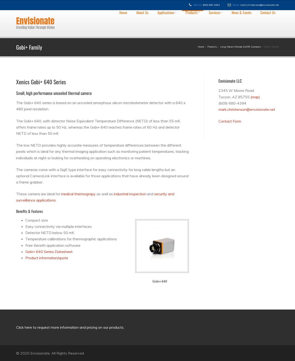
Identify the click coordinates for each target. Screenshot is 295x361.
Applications (167, 12)
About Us (142, 12)
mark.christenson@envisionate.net (259, 4)
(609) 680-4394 (211, 4)
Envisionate (35, 21)
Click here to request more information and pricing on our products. (70, 327)
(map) (255, 97)
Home (123, 12)
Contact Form (229, 121)
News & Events (241, 12)
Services (216, 12)
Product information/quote (46, 258)
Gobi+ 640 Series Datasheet (49, 251)
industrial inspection (130, 194)
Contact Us (267, 12)
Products (193, 12)
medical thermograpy (78, 194)
